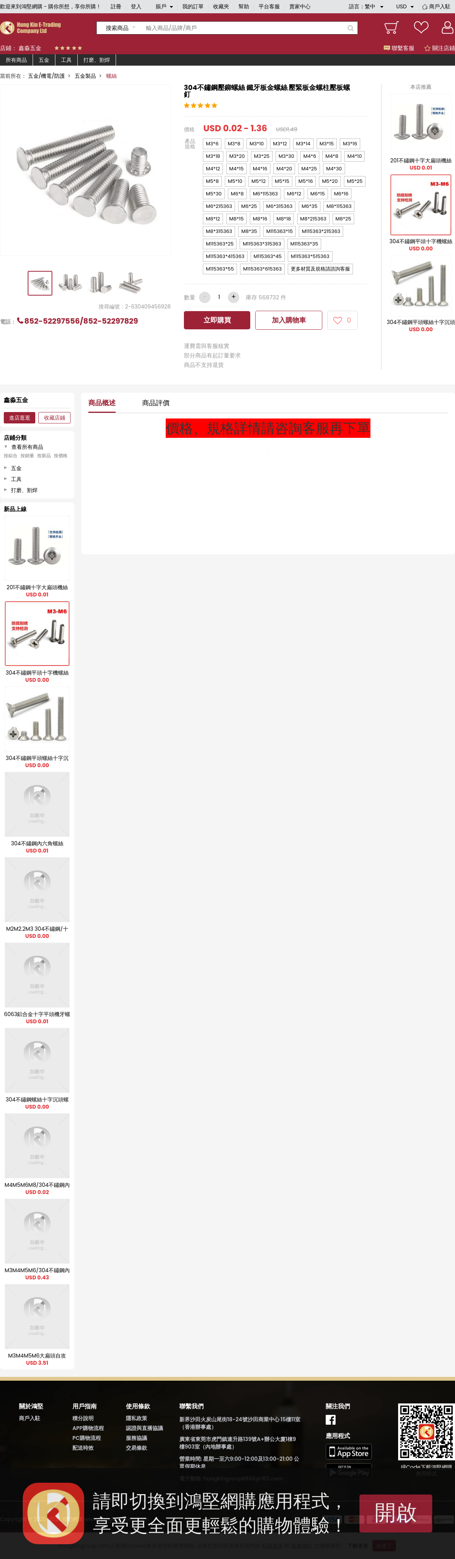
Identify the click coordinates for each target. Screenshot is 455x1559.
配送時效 (83, 1448)
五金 (44, 60)
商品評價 (155, 402)
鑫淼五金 (30, 48)
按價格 (60, 455)
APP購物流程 (88, 1428)
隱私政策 (136, 1418)
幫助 (243, 6)
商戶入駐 (439, 6)
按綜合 (10, 455)
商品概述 (102, 402)
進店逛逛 (19, 418)
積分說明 (83, 1418)
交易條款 (136, 1448)
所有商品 (16, 60)
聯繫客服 (399, 48)
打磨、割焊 (96, 60)
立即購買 (217, 320)
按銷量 (27, 455)
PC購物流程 (86, 1438)
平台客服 (269, 6)
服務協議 (136, 1438)
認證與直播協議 (144, 1428)
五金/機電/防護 (46, 76)
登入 (136, 6)
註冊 (116, 6)
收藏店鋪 (54, 418)
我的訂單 (193, 6)
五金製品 (85, 76)
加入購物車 (289, 320)
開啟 (396, 1513)
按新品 (44, 455)
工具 (66, 60)
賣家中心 (300, 6)
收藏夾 (221, 6)
